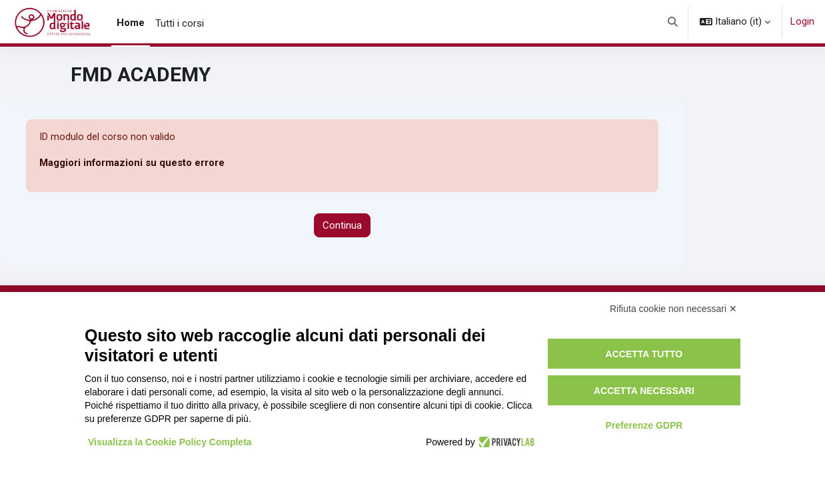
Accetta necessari (644, 390)
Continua (342, 225)
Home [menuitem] (131, 23)
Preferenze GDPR (643, 425)
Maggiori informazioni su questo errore (132, 163)
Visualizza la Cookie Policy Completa (170, 442)
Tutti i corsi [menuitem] (179, 23)
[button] (673, 21)
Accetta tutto (644, 354)
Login (802, 21)
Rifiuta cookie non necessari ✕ (673, 308)
